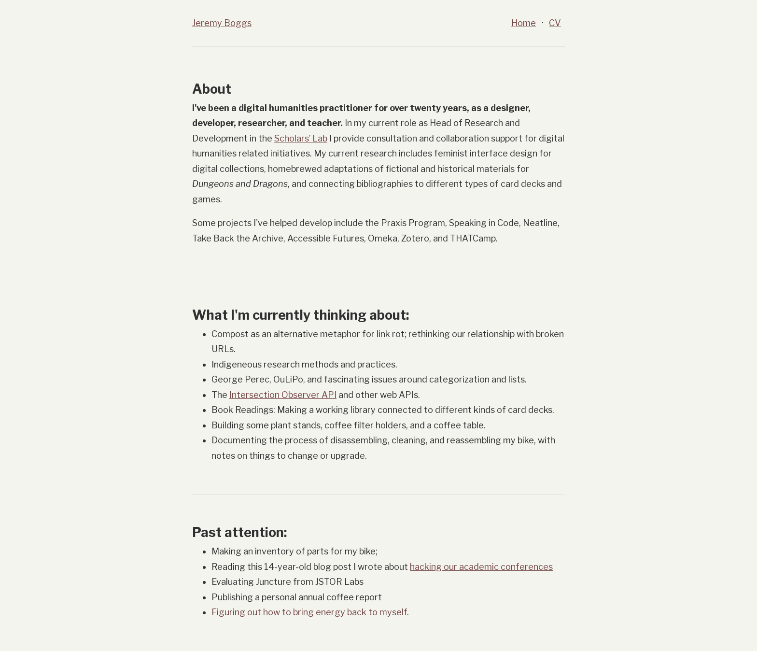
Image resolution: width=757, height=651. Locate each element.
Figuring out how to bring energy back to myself (309, 612)
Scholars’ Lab (300, 138)
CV (555, 23)
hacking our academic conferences (481, 567)
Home (523, 23)
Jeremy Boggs (222, 23)
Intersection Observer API (282, 395)
